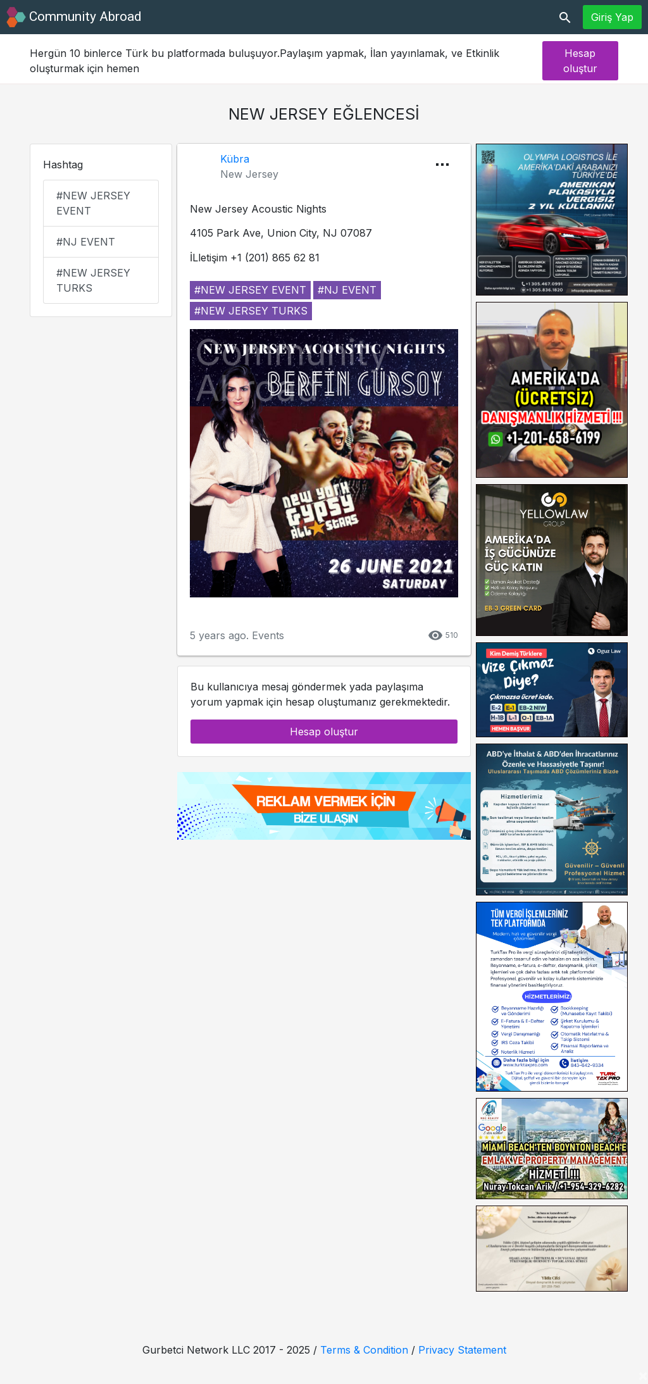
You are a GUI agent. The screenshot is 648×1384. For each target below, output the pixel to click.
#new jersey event (93, 203)
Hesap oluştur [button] (580, 61)
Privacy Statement (462, 1349)
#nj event (85, 241)
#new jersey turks (93, 280)
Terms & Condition (364, 1349)
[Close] (643, 1375)
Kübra (234, 159)
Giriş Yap (612, 17)
